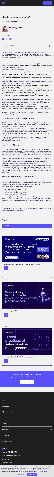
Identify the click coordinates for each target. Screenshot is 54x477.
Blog (12, 13)
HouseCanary (39, 52)
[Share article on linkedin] (10, 39)
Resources (4, 13)
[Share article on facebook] (3, 39)
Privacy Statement (7, 462)
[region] (27, 471)
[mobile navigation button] (8, 3)
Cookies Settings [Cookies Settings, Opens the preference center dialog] (20, 474)
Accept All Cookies (32, 474)
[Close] (51, 467)
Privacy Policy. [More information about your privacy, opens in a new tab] (43, 471)
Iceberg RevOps (28, 208)
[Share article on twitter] (7, 39)
